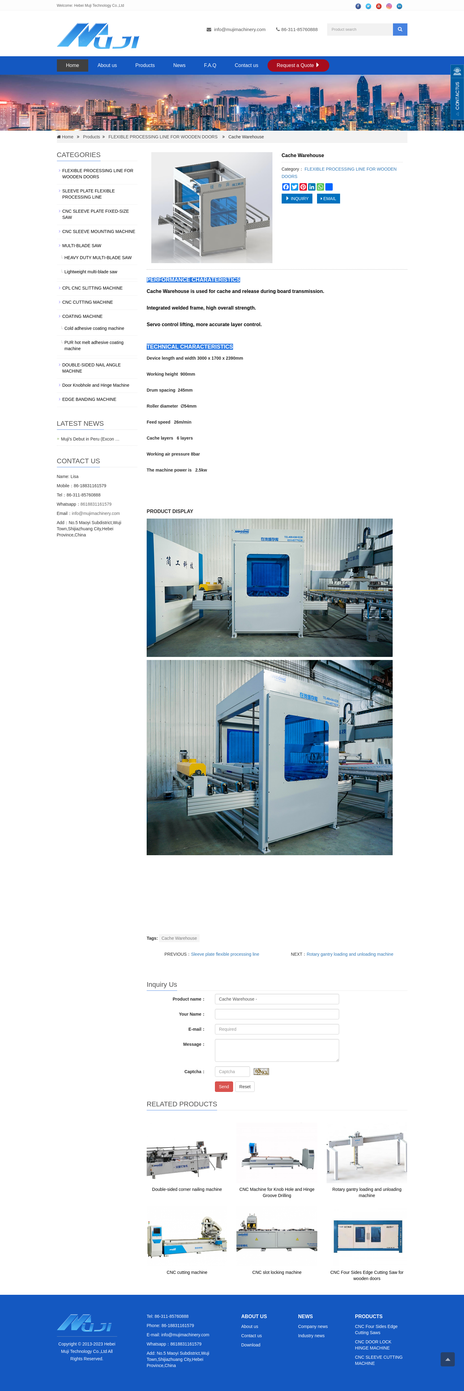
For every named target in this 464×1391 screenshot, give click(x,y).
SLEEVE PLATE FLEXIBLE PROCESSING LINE (88, 194)
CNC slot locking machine (277, 1272)
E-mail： (197, 1029)
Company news (313, 1326)
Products (145, 65)
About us (107, 65)
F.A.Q (210, 65)
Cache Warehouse (179, 938)
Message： (194, 1044)
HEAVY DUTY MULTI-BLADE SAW (98, 257)
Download (250, 1344)
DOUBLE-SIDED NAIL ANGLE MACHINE (91, 367)
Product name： (189, 999)
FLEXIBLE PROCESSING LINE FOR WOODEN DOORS (163, 136)
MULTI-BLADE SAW (81, 245)
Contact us (246, 65)
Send (224, 1086)
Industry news (311, 1335)
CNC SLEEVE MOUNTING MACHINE (98, 231)
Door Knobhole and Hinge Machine (95, 385)
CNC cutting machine (187, 1272)
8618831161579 (96, 504)
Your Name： (192, 1014)
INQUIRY (297, 198)
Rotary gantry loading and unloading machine (350, 954)
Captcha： (195, 1071)
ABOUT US (254, 1316)
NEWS (305, 1316)
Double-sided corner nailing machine (187, 1189)
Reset (245, 1086)
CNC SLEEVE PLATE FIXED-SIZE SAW (95, 214)
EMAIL (328, 198)
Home (72, 65)
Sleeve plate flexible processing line (225, 954)
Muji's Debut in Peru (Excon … (90, 439)
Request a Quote (298, 65)
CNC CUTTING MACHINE (87, 302)
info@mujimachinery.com (240, 29)
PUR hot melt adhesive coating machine (94, 345)
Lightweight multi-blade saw (91, 271)
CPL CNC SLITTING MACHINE (92, 288)
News (179, 65)
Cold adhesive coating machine (95, 328)
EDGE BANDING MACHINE (89, 399)
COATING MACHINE (82, 316)
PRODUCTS (369, 1316)
